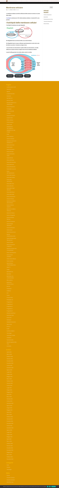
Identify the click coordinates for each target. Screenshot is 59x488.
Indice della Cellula (11, 177)
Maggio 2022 (9, 436)
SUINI (8, 328)
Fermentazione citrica (48, 19)
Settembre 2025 (10, 367)
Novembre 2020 (10, 459)
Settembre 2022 (10, 427)
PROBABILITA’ (10, 299)
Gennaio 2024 (10, 398)
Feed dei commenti (11, 479)
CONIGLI (9, 113)
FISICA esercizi (10, 122)
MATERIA (9, 273)
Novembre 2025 (10, 363)
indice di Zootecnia (11, 221)
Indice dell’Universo (11, 175)
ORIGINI (27, 75)
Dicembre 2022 (10, 421)
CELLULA (10, 75)
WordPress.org (10, 482)
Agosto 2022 (9, 430)
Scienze (17, 9)
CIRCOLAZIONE (10, 111)
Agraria (8, 91)
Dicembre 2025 (10, 360)
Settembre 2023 (10, 403)
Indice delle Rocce (10, 192)
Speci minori (9, 324)
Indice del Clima (10, 151)
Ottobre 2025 (9, 365)
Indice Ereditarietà (11, 227)
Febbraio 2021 (10, 456)
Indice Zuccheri (10, 261)
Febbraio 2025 (10, 381)
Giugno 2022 (9, 434)
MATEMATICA (10, 271)
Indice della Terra (10, 183)
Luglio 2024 (9, 387)
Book (8, 465)
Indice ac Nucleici (10, 138)
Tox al (49, 1)
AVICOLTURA (10, 100)
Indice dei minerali (10, 149)
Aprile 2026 (9, 352)
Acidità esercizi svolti (11, 87)
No (49, 486)
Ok (47, 486)
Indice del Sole (10, 157)
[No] (57, 486)
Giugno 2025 (9, 374)
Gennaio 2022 (10, 445)
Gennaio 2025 (10, 383)
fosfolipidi (9, 18)
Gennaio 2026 (10, 358)
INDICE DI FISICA (10, 213)
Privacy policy (53, 486)
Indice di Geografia (11, 215)
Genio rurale (9, 124)
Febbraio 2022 (10, 443)
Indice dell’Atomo (10, 164)
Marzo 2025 (9, 378)
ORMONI (9, 290)
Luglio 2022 (9, 432)
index (8, 134)
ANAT (29, 1)
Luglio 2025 (9, 372)
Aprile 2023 (9, 412)
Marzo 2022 (9, 441)
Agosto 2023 (9, 405)
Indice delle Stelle (10, 194)
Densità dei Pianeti (11, 115)
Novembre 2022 (10, 423)
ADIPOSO (9, 89)
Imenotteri (46, 17)
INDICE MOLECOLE (11, 232)
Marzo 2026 (9, 354)
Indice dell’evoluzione (11, 169)
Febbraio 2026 (10, 356)
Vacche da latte (10, 339)
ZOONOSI (9, 346)
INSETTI (8, 267)
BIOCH (24, 1)
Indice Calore (9, 147)
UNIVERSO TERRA (11, 335)
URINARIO (9, 337)
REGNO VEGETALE (11, 313)
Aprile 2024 (9, 394)
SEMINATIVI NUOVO (11, 322)
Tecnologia (9, 333)
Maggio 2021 (9, 452)
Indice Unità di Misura (11, 258)
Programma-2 (10, 304)
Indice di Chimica (10, 198)
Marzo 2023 (9, 414)
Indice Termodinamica (11, 252)
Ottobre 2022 (9, 425)
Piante (8, 295)
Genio (45, 1)
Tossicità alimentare (48, 21)
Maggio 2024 (9, 392)
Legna (8, 269)
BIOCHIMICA (19, 75)
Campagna (9, 108)
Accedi (8, 475)
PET (8, 293)
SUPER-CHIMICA (10, 330)
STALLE (8, 326)
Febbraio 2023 (10, 416)
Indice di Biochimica (11, 196)
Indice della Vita (10, 185)
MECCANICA (10, 280)
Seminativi (9, 319)
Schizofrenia (46, 23)
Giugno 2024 (9, 389)
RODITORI (9, 317)
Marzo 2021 (9, 454)
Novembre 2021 (10, 450)
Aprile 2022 (9, 439)
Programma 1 (10, 302)
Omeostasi (9, 288)
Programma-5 (10, 310)
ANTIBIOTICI (9, 98)
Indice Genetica (10, 136)
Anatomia (9, 96)
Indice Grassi (9, 229)
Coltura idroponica (47, 14)
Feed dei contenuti (11, 477)
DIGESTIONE (10, 117)
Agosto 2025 (9, 369)
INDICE (19, 1)
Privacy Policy (10, 297)
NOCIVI (8, 286)
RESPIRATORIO (10, 315)
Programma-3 (10, 306)
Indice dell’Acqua (10, 160)
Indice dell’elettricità (11, 166)
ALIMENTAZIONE (11, 93)
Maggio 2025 (9, 376)
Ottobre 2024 (9, 385)
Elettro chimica (10, 120)
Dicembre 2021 (10, 447)
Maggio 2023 (9, 410)
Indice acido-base (10, 144)
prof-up (8, 9)
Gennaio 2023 (10, 418)
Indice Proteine (10, 242)
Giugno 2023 (9, 407)
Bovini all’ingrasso (11, 106)
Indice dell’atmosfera (11, 162)
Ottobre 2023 (9, 401)
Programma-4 (10, 308)
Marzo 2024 (9, 396)
